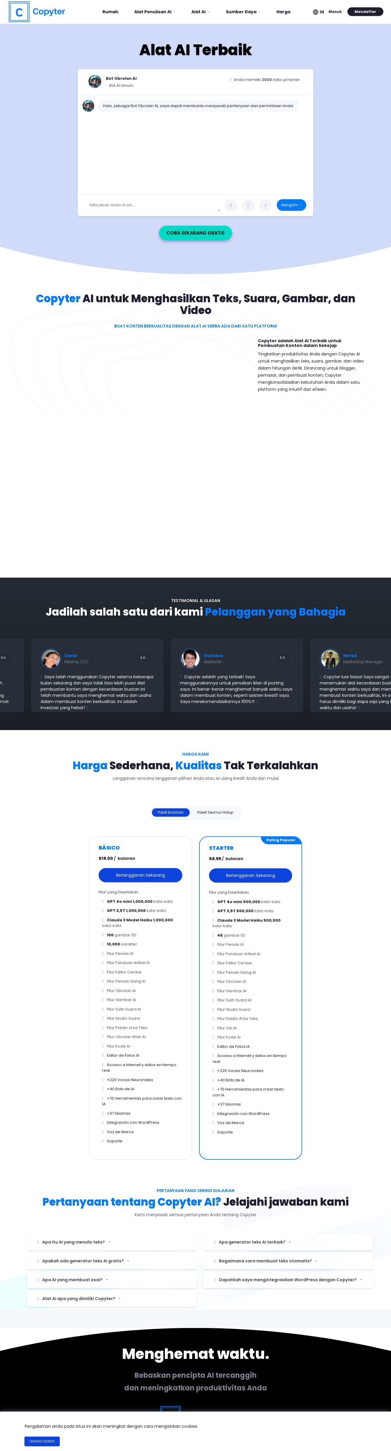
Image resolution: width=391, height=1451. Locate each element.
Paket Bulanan (171, 809)
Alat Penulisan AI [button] (153, 12)
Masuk (334, 11)
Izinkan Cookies (42, 1441)
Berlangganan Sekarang (140, 872)
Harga (283, 12)
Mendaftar (365, 11)
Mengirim (291, 204)
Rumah (112, 9)
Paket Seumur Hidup (215, 809)
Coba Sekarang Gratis (224, 230)
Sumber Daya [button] (241, 12)
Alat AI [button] (198, 12)
